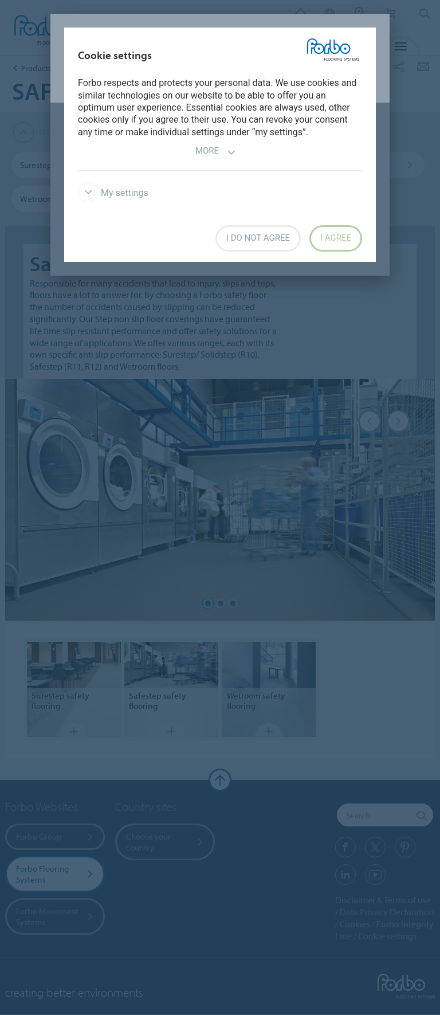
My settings (113, 192)
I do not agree (258, 238)
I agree (335, 238)
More (215, 152)
